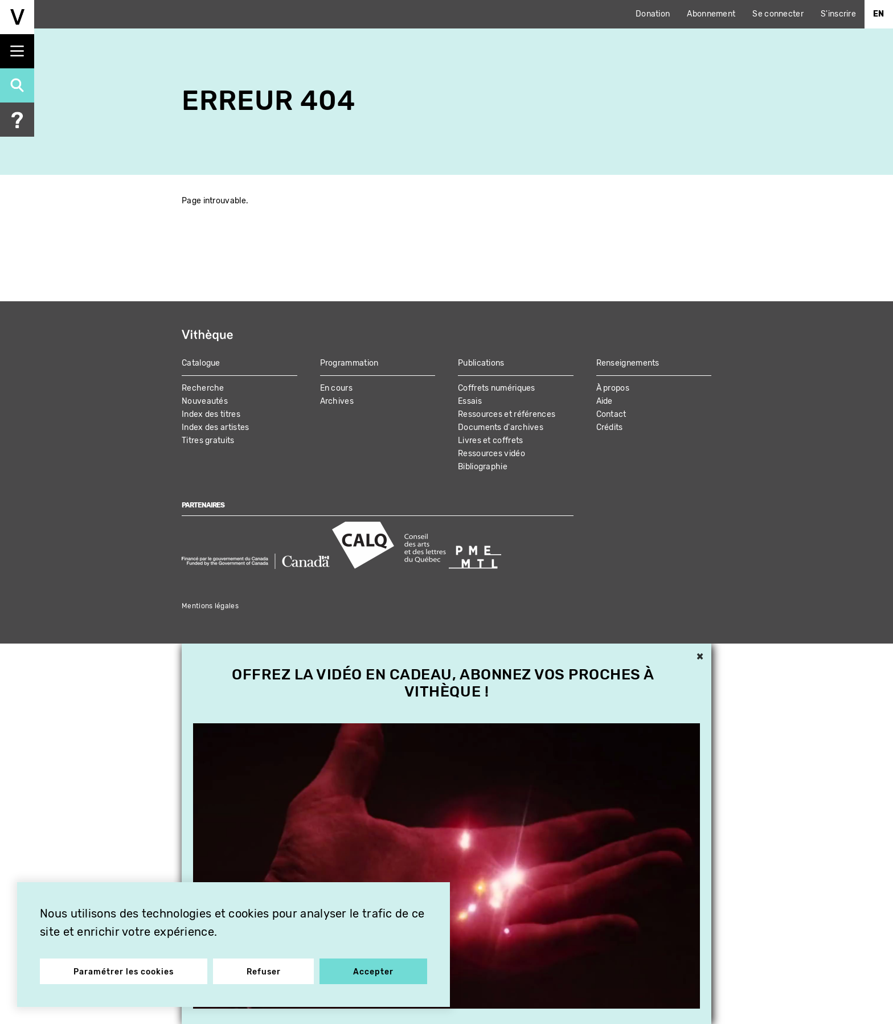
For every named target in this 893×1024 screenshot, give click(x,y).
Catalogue (201, 363)
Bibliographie (482, 467)
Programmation (349, 363)
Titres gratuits (208, 440)
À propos (612, 388)
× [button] (700, 657)
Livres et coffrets (490, 440)
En (878, 14)
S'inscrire (838, 14)
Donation (653, 14)
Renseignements (627, 363)
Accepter (373, 972)
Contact (611, 414)
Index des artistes (215, 427)
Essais (470, 401)
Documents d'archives (500, 427)
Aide (604, 401)
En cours (336, 388)
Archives (337, 401)
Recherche (203, 388)
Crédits (609, 427)
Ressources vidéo (491, 453)
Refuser (264, 972)
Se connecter (778, 14)
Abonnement (711, 14)
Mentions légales (210, 606)
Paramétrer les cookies (123, 972)
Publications (481, 363)
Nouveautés (205, 401)
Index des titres (211, 414)
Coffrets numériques (496, 388)
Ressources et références (506, 414)
